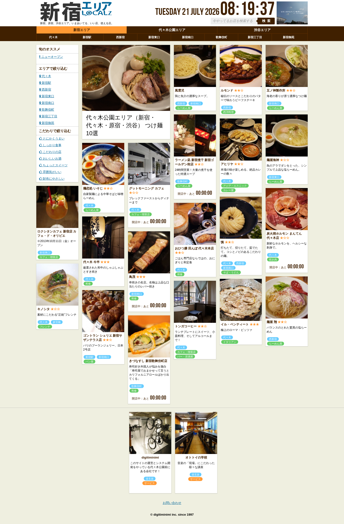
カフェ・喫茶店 (140, 214)
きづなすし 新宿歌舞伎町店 (148, 361)
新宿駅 (87, 37)
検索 (267, 21)
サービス (149, 483)
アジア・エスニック (235, 185)
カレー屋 (228, 190)
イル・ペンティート (235, 324)
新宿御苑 (288, 37)
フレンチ (45, 326)
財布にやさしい (51, 178)
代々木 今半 (91, 262)
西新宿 (120, 37)
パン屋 (89, 361)
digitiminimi (150, 457)
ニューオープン (51, 57)
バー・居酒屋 (185, 356)
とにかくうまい (51, 138)
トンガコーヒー (186, 326)
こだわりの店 (50, 152)
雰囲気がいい (50, 172)
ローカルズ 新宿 (76, 12)
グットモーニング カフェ (146, 188)
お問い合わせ (172, 503)
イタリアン (229, 341)
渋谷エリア (262, 30)
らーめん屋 (183, 108)
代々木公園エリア (172, 30)
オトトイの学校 (196, 457)
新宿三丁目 (255, 37)
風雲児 (179, 90)
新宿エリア (81, 30)
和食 (180, 274)
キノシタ (43, 309)
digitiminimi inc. (165, 514)
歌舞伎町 (221, 37)
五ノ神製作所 (276, 90)
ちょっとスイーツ (53, 165)
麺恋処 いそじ (93, 188)
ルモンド (227, 90)
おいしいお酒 (50, 158)
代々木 (53, 37)
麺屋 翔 (272, 322)
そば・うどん (231, 272)
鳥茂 (132, 277)
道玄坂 (150, 478)
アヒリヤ (227, 164)
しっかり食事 (50, 145)
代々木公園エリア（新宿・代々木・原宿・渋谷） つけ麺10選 (124, 125)
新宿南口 (188, 37)
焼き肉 (273, 259)
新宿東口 (154, 37)
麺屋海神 (273, 160)
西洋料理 (228, 112)
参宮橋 (57, 322)
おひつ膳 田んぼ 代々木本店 (194, 248)
